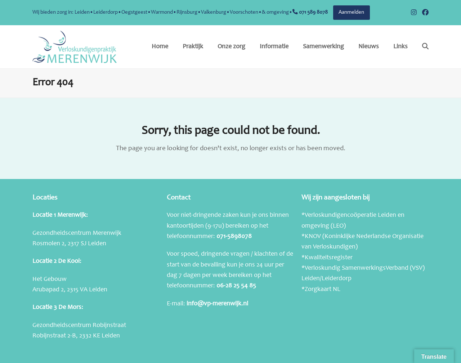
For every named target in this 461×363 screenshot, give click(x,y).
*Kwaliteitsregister (327, 258)
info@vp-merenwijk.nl (217, 304)
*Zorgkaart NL (320, 289)
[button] (425, 46)
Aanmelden (351, 12)
